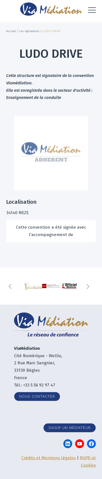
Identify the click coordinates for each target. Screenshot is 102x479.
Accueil (11, 31)
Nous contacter (37, 396)
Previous (11, 286)
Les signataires (29, 31)
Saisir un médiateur (70, 427)
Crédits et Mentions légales (48, 458)
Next (88, 286)
